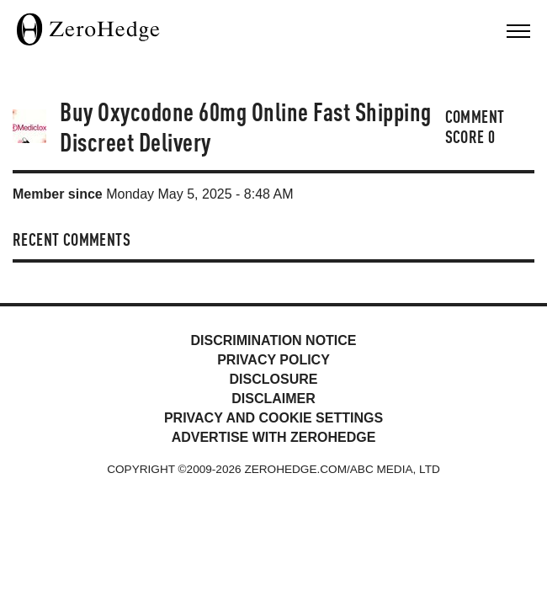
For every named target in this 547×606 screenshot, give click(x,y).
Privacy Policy (273, 360)
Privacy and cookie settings (273, 418)
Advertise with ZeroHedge (274, 437)
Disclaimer (273, 398)
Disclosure (274, 379)
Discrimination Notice (273, 340)
